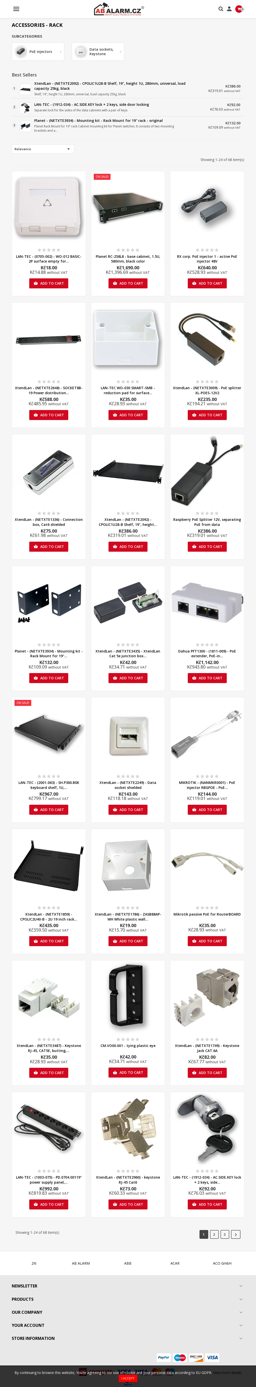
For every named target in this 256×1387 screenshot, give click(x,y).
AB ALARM (81, 1263)
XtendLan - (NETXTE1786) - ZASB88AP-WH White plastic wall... (128, 917)
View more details (227, 1372)
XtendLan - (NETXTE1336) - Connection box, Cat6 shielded (49, 522)
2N (34, 1263)
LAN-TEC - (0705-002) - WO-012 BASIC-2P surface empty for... (49, 259)
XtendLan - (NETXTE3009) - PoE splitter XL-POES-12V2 (207, 390)
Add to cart (49, 283)
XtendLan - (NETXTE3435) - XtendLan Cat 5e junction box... (128, 654)
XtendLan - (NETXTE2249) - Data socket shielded (128, 785)
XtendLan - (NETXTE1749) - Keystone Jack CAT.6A (207, 1048)
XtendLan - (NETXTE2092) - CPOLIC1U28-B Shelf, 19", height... (128, 522)
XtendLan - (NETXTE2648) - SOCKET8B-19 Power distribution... (48, 390)
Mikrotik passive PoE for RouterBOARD (207, 914)
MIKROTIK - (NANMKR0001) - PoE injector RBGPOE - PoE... (207, 785)
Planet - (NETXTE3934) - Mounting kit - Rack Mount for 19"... (49, 654)
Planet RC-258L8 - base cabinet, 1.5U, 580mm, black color (128, 259)
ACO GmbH (222, 1263)
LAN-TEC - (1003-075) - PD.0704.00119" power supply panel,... (49, 1180)
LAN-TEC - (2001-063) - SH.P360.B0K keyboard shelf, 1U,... (48, 785)
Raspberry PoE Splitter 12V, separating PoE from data (207, 522)
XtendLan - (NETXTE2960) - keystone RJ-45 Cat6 (128, 1180)
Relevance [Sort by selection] (43, 149)
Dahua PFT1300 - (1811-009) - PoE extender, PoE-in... (207, 654)
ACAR (175, 1263)
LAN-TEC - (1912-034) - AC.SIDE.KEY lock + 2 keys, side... (207, 1180)
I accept (128, 1378)
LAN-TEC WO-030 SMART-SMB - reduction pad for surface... (128, 390)
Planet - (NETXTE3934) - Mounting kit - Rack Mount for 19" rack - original (98, 120)
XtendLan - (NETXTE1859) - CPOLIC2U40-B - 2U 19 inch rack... (48, 917)
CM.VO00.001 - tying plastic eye (128, 1045)
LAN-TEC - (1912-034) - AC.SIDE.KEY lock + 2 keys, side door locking (91, 104)
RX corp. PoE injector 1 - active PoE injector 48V (207, 259)
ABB (128, 1263)
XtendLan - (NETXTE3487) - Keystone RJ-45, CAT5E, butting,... (49, 1048)
